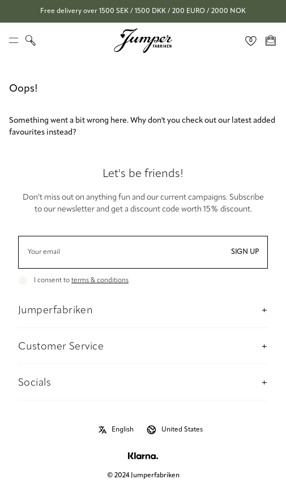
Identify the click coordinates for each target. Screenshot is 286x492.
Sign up (245, 252)
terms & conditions (100, 280)
